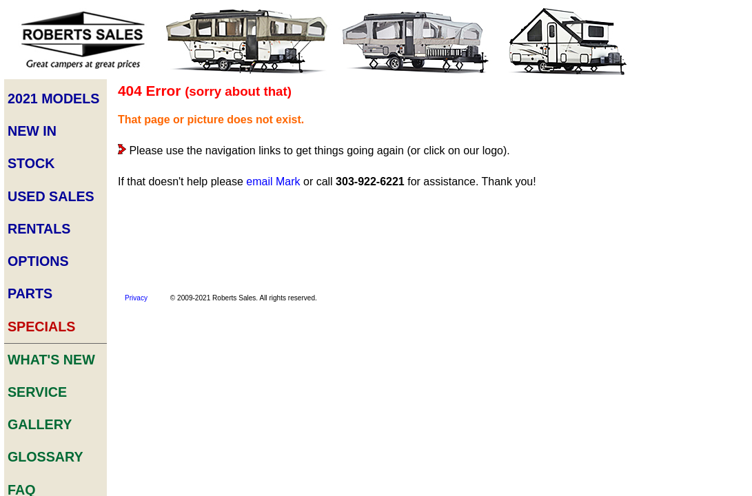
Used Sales (47, 141)
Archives (40, 363)
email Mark (271, 180)
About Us (41, 407)
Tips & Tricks (681, 161)
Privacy (134, 294)
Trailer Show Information (680, 427)
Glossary (42, 318)
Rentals (37, 163)
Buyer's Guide (684, 121)
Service (36, 274)
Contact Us (47, 385)
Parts (30, 207)
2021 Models (49, 97)
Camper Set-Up (686, 141)
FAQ (23, 340)
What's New (47, 252)
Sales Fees (676, 402)
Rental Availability (693, 383)
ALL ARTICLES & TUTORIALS (694, 206)
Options (36, 185)
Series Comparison (679, 357)
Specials (39, 229)
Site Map (38, 429)
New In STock (52, 119)
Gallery (38, 296)
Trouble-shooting (691, 180)
